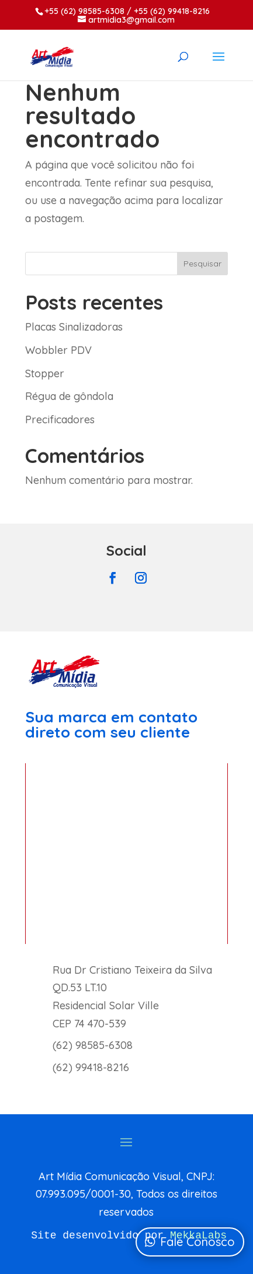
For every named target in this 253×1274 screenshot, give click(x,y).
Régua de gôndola (69, 396)
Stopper (44, 373)
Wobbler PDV (58, 350)
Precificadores (60, 419)
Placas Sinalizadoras (74, 327)
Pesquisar (202, 263)
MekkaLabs (198, 1235)
